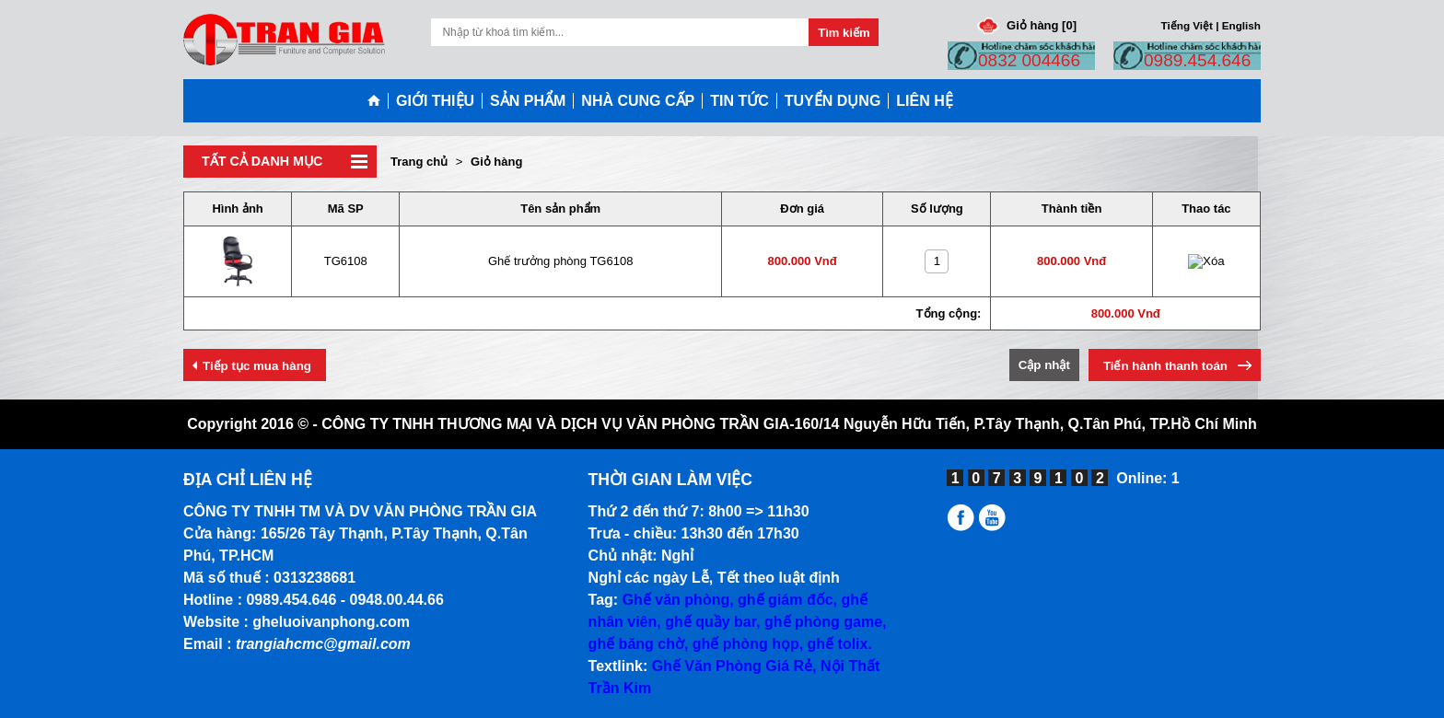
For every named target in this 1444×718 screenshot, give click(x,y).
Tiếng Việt (1187, 25)
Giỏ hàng (496, 161)
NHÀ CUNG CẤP (637, 101)
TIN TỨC (739, 101)
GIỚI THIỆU (435, 101)
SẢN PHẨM (527, 101)
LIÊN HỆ (924, 101)
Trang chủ (419, 161)
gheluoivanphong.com (331, 622)
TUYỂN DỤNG (833, 101)
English (1241, 25)
